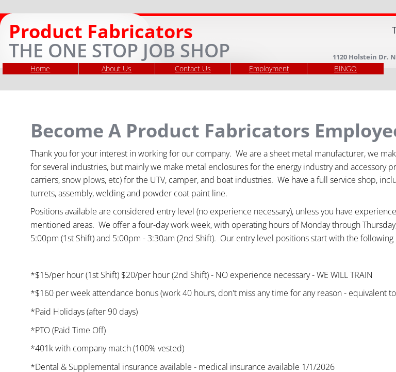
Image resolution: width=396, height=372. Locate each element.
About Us (116, 68)
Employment (269, 68)
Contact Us (193, 68)
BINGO (345, 68)
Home (40, 68)
